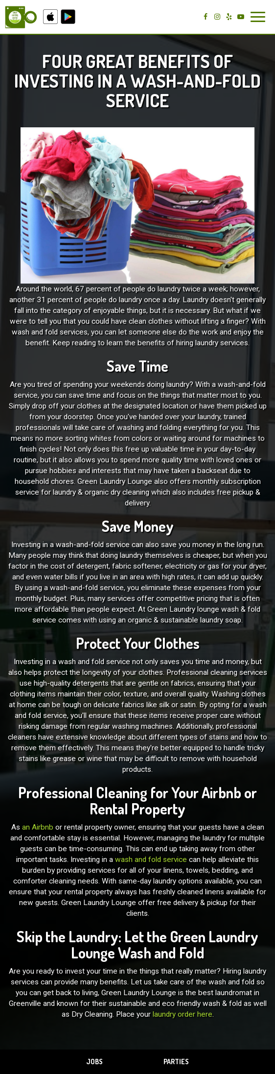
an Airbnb (37, 827)
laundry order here (182, 1014)
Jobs (94, 1061)
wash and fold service (151, 859)
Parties (176, 1061)
